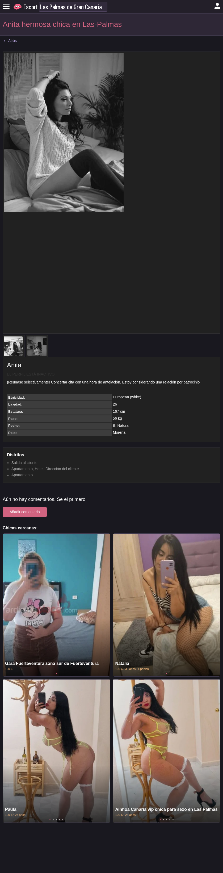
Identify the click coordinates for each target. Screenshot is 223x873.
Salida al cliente (24, 463)
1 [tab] (56, 673)
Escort (30, 6)
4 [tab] (59, 819)
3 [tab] (56, 819)
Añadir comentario (25, 512)
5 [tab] (62, 819)
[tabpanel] (56, 605)
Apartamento (22, 475)
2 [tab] (53, 819)
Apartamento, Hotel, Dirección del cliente (45, 469)
